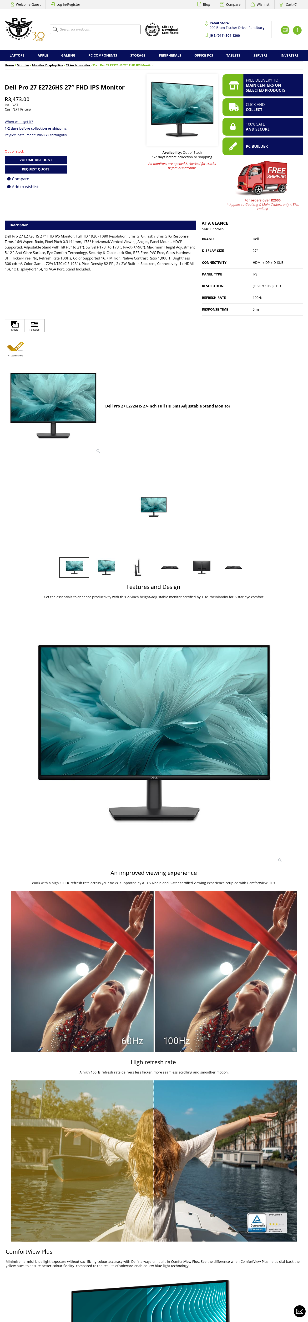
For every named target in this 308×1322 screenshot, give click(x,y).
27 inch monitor (78, 65)
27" (255, 250)
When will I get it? (19, 121)
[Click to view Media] (15, 325)
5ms (256, 309)
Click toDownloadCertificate (170, 30)
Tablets (233, 55)
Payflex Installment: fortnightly (36, 135)
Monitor (23, 65)
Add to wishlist (25, 186)
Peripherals (170, 55)
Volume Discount (36, 160)
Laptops (17, 55)
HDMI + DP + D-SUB (268, 262)
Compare (233, 4)
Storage (138, 55)
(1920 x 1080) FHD (267, 286)
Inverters (289, 55)
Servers (260, 55)
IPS (255, 274)
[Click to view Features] (35, 325)
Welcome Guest (28, 4)
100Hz (258, 297)
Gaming (68, 55)
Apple (43, 55)
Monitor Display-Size (47, 65)
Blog (206, 4)
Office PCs (203, 55)
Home (9, 65)
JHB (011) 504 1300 (225, 35)
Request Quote (36, 169)
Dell (256, 239)
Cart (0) (291, 4)
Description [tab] (19, 225)
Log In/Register (68, 4)
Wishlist (263, 4)
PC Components (102, 55)
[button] (15, 346)
